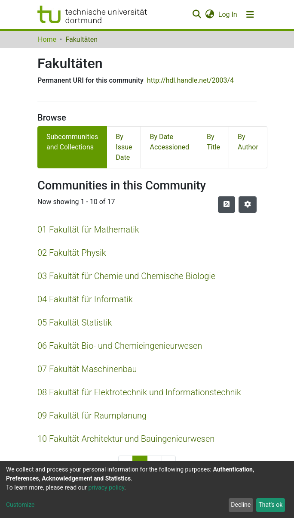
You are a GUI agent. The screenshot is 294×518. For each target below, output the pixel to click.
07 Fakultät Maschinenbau (87, 369)
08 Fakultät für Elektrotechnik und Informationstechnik (139, 392)
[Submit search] (196, 14)
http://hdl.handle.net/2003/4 (190, 80)
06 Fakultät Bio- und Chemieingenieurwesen (119, 346)
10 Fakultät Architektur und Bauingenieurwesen (125, 439)
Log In (228, 14)
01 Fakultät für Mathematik (88, 229)
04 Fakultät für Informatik (85, 299)
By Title (213, 142)
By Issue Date (124, 147)
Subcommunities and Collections (72, 142)
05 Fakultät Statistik (74, 322)
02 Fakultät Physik (71, 253)
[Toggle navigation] (250, 14)
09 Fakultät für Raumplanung (92, 415)
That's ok (270, 504)
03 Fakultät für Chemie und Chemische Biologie (126, 276)
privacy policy (106, 487)
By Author (248, 142)
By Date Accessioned (169, 142)
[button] (209, 14)
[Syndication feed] (226, 204)
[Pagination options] (248, 204)
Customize (20, 504)
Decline (241, 504)
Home (47, 39)
